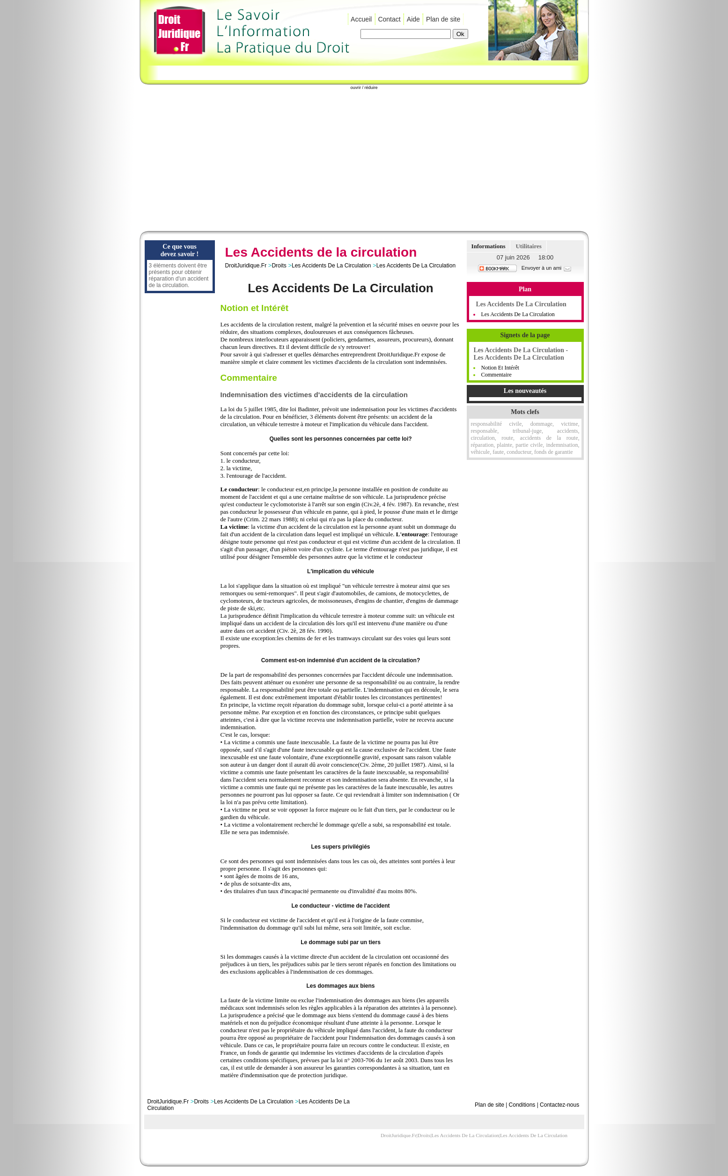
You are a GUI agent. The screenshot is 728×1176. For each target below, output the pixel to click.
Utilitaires (528, 246)
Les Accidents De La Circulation (331, 265)
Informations (488, 246)
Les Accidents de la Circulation (518, 314)
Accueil (361, 19)
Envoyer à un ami (547, 268)
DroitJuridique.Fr (246, 265)
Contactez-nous (559, 1105)
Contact (389, 19)
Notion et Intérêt (500, 367)
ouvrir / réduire (363, 87)
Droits (279, 265)
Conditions (522, 1105)
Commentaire (496, 374)
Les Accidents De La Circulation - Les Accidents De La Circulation (521, 354)
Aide (413, 19)
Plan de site (443, 19)
